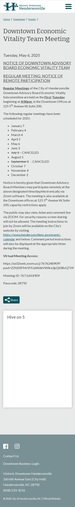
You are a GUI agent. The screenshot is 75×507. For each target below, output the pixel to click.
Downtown (19, 19)
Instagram (17, 446)
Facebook (5, 446)
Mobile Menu (68, 6)
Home (6, 19)
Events (32, 19)
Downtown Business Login (21, 463)
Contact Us (11, 456)
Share (14, 300)
